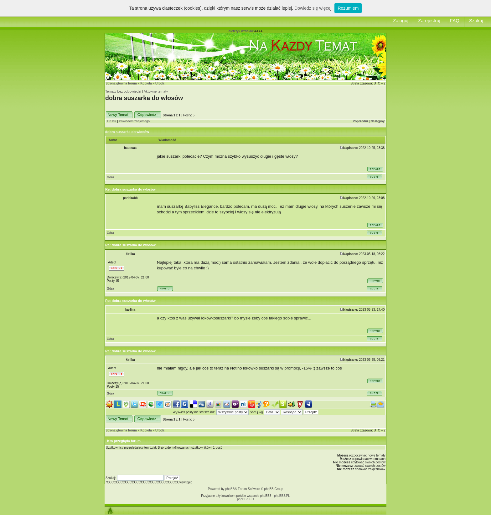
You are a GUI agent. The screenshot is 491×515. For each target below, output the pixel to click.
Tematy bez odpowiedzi (123, 91)
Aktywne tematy (156, 91)
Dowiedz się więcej (312, 8)
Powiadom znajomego (134, 121)
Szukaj (476, 20)
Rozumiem (348, 8)
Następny (377, 121)
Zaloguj (400, 20)
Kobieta (146, 83)
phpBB (230, 489)
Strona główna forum (121, 83)
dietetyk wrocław (241, 31)
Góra (110, 177)
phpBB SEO (245, 499)
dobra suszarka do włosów (144, 97)
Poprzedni (360, 121)
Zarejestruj (429, 20)
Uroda (159, 83)
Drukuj (111, 121)
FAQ (454, 20)
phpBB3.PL (282, 495)
